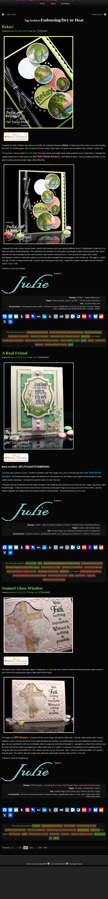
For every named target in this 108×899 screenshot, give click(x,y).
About (53, 36)
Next (46, 880)
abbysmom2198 (35, 178)
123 (30, 880)
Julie (34, 63)
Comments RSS (59, 896)
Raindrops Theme (76, 896)
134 (40, 880)
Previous (6, 880)
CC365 (49, 702)
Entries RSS (42, 896)
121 (20, 880)
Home (42, 36)
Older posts (11, 47)
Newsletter (65, 36)
